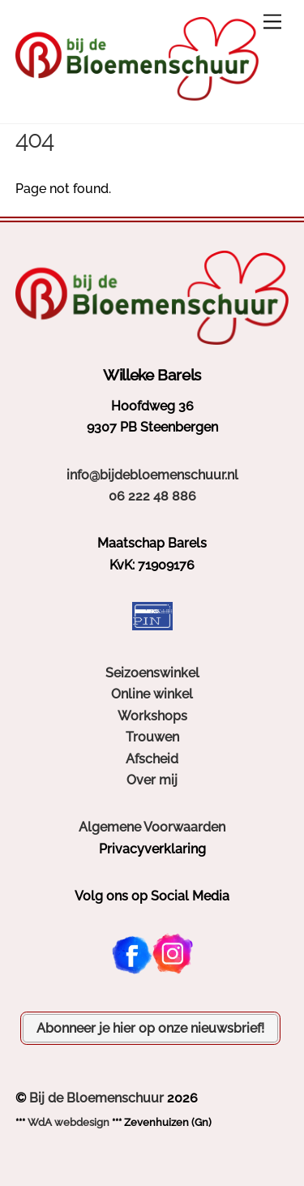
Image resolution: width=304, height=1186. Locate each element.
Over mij (152, 780)
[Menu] (272, 22)
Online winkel (152, 694)
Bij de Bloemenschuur (96, 1098)
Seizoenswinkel (152, 673)
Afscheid (152, 759)
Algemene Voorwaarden (152, 827)
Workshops (152, 716)
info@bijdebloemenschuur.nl (152, 475)
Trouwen (152, 737)
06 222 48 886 (152, 496)
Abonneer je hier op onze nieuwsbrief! (150, 1028)
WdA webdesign (68, 1122)
